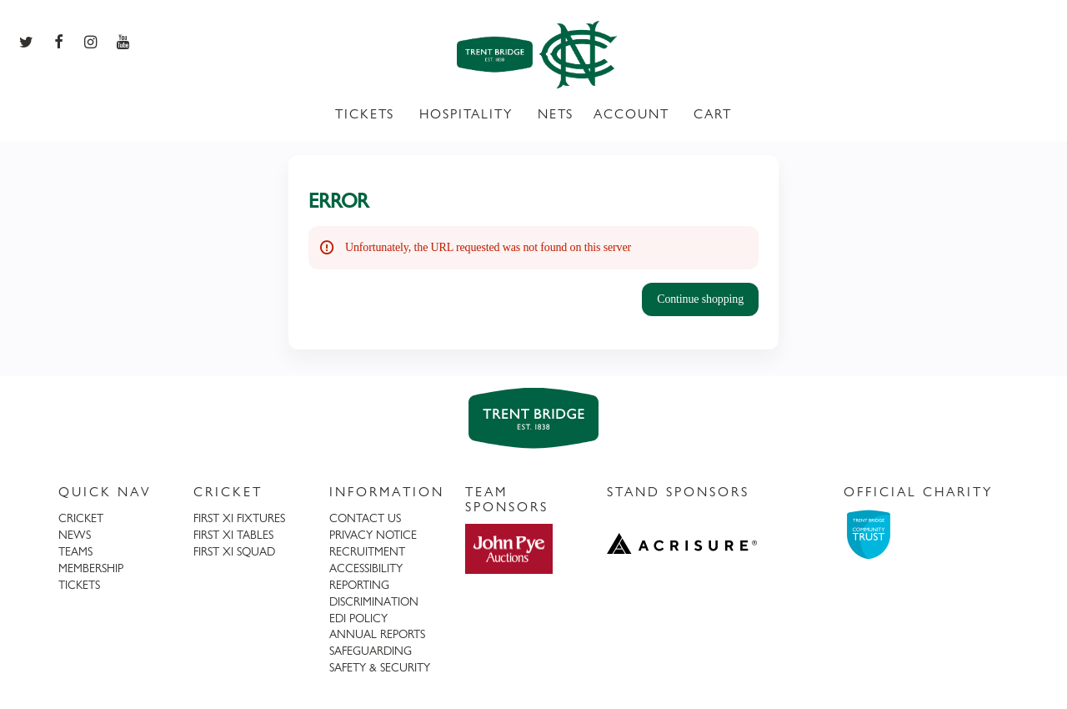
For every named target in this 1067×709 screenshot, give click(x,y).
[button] (700, 299)
